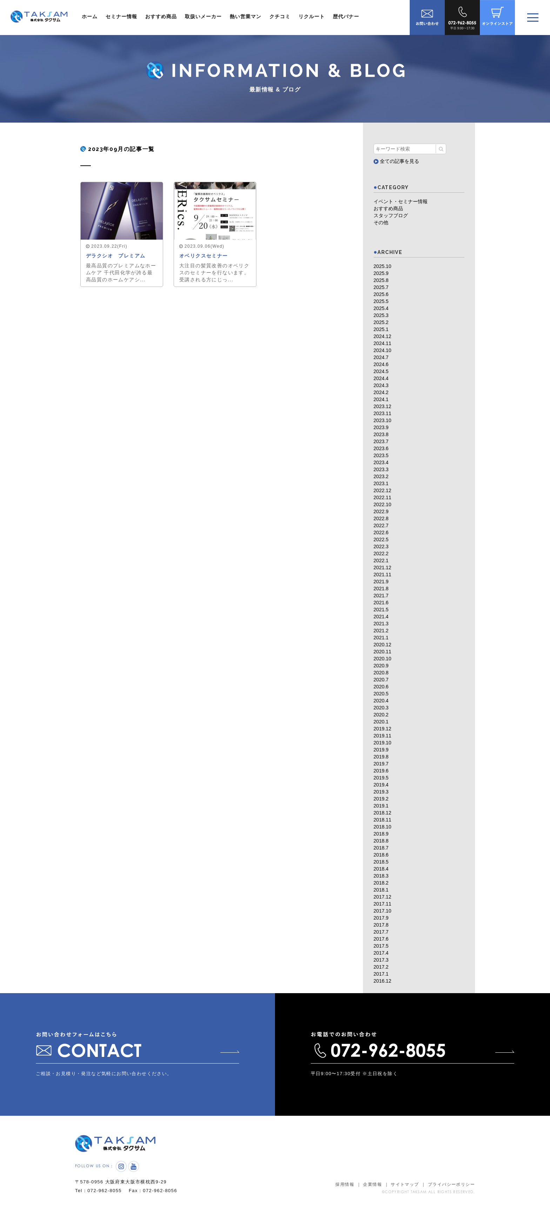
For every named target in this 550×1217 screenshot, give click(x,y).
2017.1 (381, 974)
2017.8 (381, 925)
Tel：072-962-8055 (98, 1190)
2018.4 (381, 869)
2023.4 (381, 462)
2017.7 (381, 932)
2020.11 (382, 651)
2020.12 (382, 644)
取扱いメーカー (203, 16)
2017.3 (381, 960)
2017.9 (381, 918)
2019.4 (381, 785)
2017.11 (382, 904)
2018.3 (381, 876)
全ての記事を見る (396, 161)
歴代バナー (346, 16)
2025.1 (381, 329)
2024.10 (382, 350)
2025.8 (381, 280)
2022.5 (381, 539)
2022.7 (381, 525)
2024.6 (381, 364)
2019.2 (381, 799)
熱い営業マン (245, 16)
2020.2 (381, 714)
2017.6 (381, 939)
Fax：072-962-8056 (153, 1190)
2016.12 (382, 981)
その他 (381, 222)
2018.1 (381, 890)
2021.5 (381, 609)
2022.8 (381, 518)
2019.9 (381, 749)
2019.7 (381, 763)
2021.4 (381, 616)
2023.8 (381, 434)
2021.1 (381, 637)
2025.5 (381, 301)
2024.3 (381, 385)
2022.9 (381, 511)
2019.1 (381, 806)
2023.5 (381, 455)
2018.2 (381, 883)
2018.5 (381, 862)
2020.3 (381, 707)
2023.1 (381, 483)
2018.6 (381, 855)
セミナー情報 (121, 16)
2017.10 (382, 911)
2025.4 (381, 308)
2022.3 (381, 546)
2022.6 (381, 532)
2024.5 (381, 371)
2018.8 (381, 841)
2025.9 (381, 273)
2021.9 (381, 581)
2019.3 (381, 792)
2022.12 (382, 490)
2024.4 (381, 378)
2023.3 (381, 469)
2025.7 (381, 287)
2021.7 (381, 595)
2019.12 (382, 728)
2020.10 (382, 658)
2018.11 (382, 820)
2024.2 (381, 392)
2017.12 (382, 897)
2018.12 (382, 813)
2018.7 (381, 848)
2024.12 (382, 336)
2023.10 (382, 420)
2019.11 (382, 735)
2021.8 (381, 588)
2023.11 (382, 413)
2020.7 (381, 679)
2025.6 (381, 294)
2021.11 (382, 574)
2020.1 (381, 721)
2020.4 (381, 700)
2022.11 (382, 497)
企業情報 (372, 1184)
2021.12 (382, 567)
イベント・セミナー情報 (401, 201)
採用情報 (344, 1184)
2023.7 (381, 441)
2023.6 (381, 448)
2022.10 (382, 504)
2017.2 (381, 967)
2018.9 (381, 834)
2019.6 (381, 770)
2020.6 (381, 686)
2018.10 (382, 827)
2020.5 (381, 693)
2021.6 (381, 602)
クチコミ (279, 16)
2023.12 (382, 406)
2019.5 (381, 778)
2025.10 (382, 266)
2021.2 (381, 630)
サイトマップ (405, 1184)
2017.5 (381, 946)
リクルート (312, 16)
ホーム (90, 16)
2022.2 (381, 553)
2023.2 (381, 476)
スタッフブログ (391, 215)
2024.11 (382, 343)
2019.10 (382, 742)
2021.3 (381, 623)
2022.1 (381, 560)
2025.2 (381, 322)
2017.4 (381, 953)
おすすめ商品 (161, 16)
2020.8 (381, 672)
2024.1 (381, 399)
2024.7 (381, 357)
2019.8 (381, 756)
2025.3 (381, 315)
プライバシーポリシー (451, 1184)
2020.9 (381, 665)
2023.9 (381, 427)
